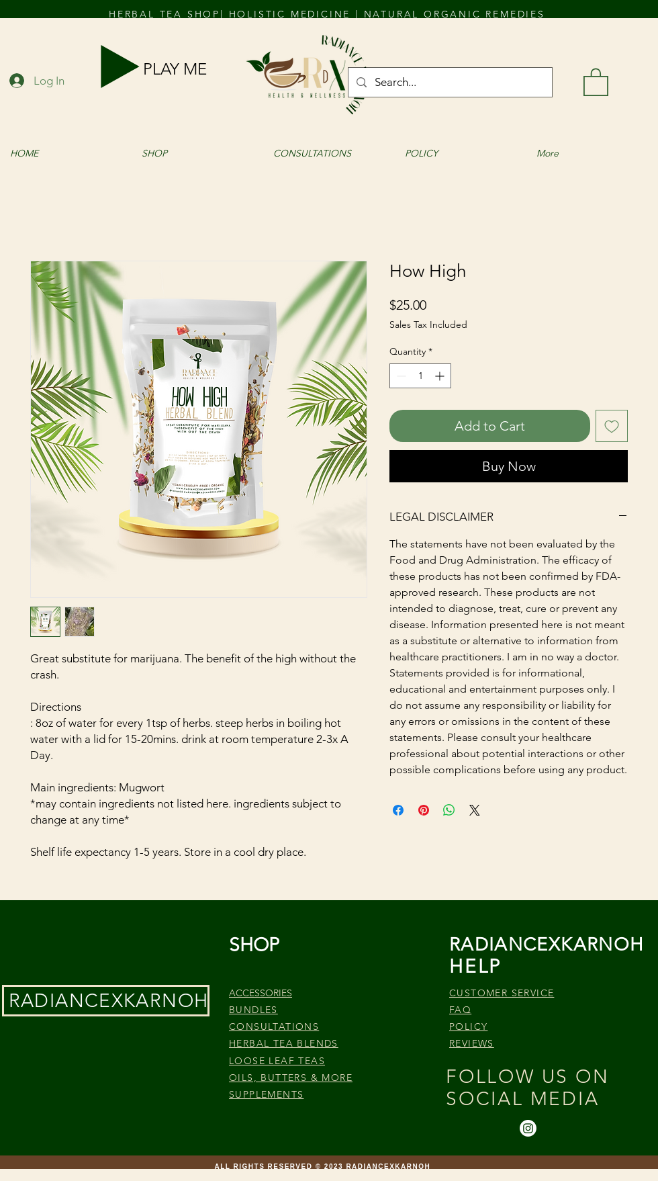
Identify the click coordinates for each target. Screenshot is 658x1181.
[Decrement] (399, 376)
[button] (595, 81)
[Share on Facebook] (398, 810)
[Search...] (449, 82)
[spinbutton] (420, 376)
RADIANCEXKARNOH (109, 1001)
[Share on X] (475, 810)
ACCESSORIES (260, 993)
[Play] (120, 66)
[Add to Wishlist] (612, 426)
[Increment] (440, 376)
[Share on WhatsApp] (449, 810)
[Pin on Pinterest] (424, 810)
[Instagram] (528, 1128)
